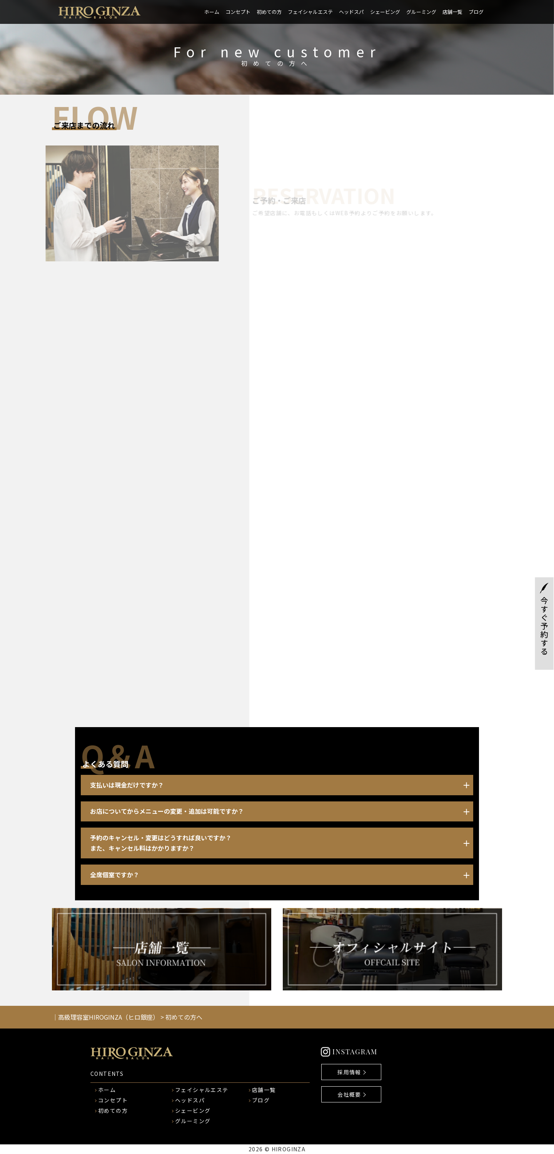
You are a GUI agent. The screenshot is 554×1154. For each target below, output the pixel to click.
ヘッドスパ (351, 11)
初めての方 (269, 11)
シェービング (385, 11)
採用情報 (349, 1072)
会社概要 (349, 1094)
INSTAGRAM (354, 1051)
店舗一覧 (452, 11)
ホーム (211, 11)
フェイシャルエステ (310, 11)
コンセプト (237, 11)
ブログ (476, 11)
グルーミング (421, 11)
